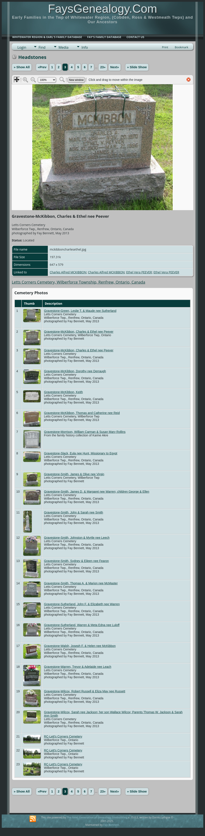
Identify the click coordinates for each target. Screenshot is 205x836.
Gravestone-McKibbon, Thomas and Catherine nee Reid (82, 413)
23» (102, 67)
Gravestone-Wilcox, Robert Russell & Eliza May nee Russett (84, 691)
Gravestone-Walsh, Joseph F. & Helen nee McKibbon (80, 646)
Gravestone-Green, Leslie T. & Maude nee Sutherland (80, 310)
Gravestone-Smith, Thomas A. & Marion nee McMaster (81, 583)
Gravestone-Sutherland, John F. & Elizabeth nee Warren (82, 604)
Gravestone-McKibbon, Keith (63, 392)
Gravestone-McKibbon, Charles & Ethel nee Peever (78, 331)
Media (64, 47)
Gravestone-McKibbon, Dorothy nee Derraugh (75, 371)
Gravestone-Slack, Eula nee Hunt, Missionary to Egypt (80, 453)
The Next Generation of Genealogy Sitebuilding (97, 817)
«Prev (42, 67)
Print (165, 47)
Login (21, 47)
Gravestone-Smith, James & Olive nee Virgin (74, 474)
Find (42, 47)
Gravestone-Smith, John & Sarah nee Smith (73, 512)
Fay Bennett (111, 825)
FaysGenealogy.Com (102, 8)
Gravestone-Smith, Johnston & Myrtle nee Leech (77, 537)
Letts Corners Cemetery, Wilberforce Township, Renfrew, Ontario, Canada (78, 282)
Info (85, 47)
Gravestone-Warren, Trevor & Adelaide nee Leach (77, 666)
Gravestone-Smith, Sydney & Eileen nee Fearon (76, 561)
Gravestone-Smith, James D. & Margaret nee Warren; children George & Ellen (96, 491)
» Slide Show (137, 67)
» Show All (22, 67)
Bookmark (181, 47)
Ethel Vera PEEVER (139, 272)
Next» (114, 67)
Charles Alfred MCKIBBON (68, 272)
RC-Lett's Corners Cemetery (63, 736)
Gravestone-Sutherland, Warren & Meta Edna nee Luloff (82, 625)
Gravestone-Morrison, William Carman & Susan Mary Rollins (85, 432)
